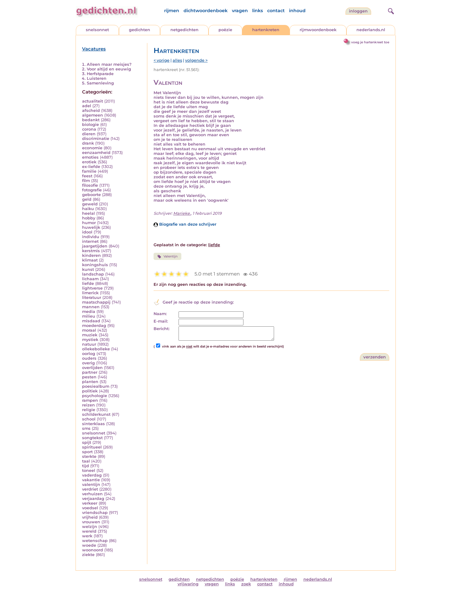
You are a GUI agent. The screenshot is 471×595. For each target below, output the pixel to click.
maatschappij (96, 302)
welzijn (89, 526)
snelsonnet (97, 29)
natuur (89, 344)
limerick (90, 292)
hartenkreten (265, 29)
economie (92, 148)
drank (88, 143)
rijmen (171, 10)
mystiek (90, 339)
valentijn (91, 484)
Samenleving (100, 83)
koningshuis (95, 264)
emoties (90, 157)
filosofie (90, 185)
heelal (88, 213)
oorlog (88, 353)
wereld (89, 531)
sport (87, 451)
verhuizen (92, 494)
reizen (88, 405)
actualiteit (92, 101)
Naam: (160, 313)
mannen (91, 307)
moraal (89, 330)
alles (177, 60)
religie (88, 409)
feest (87, 176)
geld (86, 199)
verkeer (89, 503)
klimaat (90, 260)
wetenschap (95, 540)
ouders (89, 358)
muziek (89, 335)
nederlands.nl (370, 29)
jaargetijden (94, 246)
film (86, 180)
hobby (88, 218)
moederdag (94, 325)
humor (89, 222)
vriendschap (95, 512)
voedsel (90, 508)
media (88, 311)
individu (90, 236)
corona (89, 129)
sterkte (89, 456)
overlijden (92, 367)
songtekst (92, 437)
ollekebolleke (96, 349)
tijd (85, 465)
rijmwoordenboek (318, 29)
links (257, 10)
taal (86, 461)
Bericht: (161, 328)
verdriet (90, 489)
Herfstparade (100, 73)
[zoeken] (390, 10)
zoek (246, 584)
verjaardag (93, 498)
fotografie (92, 190)
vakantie (91, 479)
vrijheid (90, 517)
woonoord (92, 550)
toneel (88, 470)
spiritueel (92, 447)
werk (87, 536)
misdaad (91, 321)
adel (86, 105)
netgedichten (184, 29)
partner (89, 372)
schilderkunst (96, 414)
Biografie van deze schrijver (185, 224)
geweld (90, 204)
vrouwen (91, 522)
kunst (88, 269)
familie (89, 171)
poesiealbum (95, 386)
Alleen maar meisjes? (109, 64)
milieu (88, 316)
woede (89, 545)
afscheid (91, 110)
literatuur (91, 297)
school (89, 419)
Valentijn (167, 256)
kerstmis (91, 250)
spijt (86, 442)
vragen (240, 10)
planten (90, 381)
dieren (89, 134)
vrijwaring (188, 584)
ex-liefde (91, 166)
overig (88, 363)
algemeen (92, 115)
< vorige (161, 60)
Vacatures (94, 49)
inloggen (358, 11)
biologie (90, 124)
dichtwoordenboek (206, 10)
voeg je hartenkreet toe (370, 42)
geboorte (91, 194)
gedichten (139, 29)
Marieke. (182, 213)
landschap (93, 274)
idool (87, 232)
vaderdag (92, 475)
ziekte (88, 554)
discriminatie (95, 138)
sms (86, 428)
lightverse (92, 288)
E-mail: (161, 321)
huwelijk (91, 227)
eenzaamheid (96, 152)
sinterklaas (93, 423)
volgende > (196, 60)
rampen (90, 400)
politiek (90, 391)
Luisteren (96, 78)
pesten (89, 377)
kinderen (91, 255)
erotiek (89, 162)
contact (276, 10)
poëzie (225, 29)
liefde (88, 283)
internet (90, 241)
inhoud (297, 10)
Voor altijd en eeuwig (109, 69)
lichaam (90, 278)
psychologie (94, 395)
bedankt (91, 120)
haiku (88, 208)
